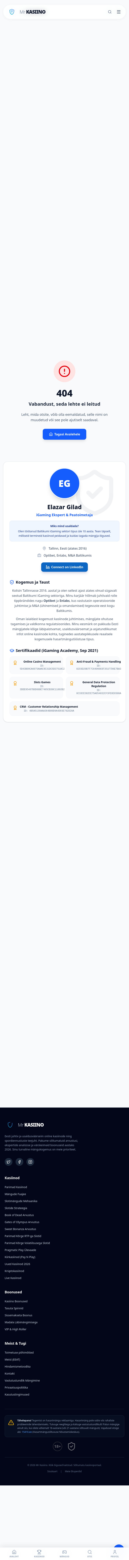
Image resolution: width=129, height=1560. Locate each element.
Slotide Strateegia (16, 1208)
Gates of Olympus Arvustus (22, 1222)
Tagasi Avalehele (64, 434)
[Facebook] (19, 1162)
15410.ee (27, 1432)
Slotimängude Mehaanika (21, 1201)
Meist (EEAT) (12, 1359)
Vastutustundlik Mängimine (22, 1380)
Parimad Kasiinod (16, 1187)
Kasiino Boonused (16, 1301)
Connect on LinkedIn (64, 567)
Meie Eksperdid (73, 1471)
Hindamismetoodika (18, 1366)
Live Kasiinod (13, 1278)
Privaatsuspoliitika (16, 1387)
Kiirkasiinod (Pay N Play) (20, 1257)
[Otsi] (109, 11)
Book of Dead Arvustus (19, 1215)
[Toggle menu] (119, 12)
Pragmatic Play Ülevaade (20, 1250)
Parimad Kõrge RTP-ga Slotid (23, 1236)
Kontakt (10, 1373)
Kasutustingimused (17, 1394)
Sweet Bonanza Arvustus (20, 1229)
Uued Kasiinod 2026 (17, 1264)
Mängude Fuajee (15, 1194)
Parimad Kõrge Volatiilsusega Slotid (27, 1243)
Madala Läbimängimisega (21, 1322)
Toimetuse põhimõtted (19, 1352)
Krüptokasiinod (14, 1271)
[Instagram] (30, 1162)
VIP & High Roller (15, 1329)
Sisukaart (52, 1471)
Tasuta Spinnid (14, 1308)
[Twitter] (8, 1162)
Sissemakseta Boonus (18, 1315)
